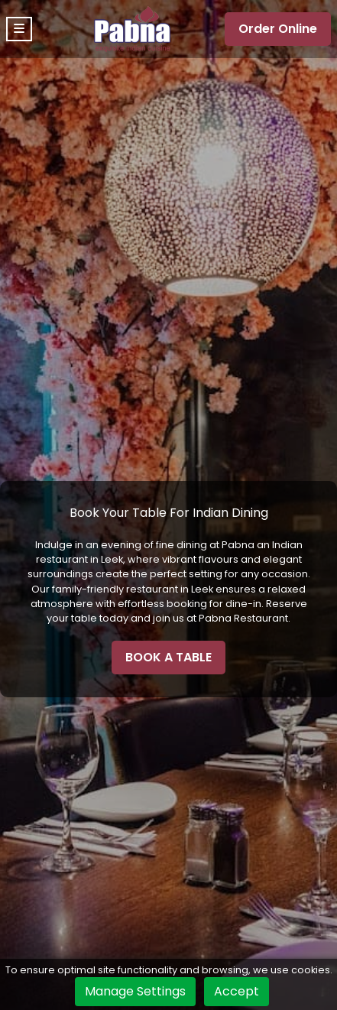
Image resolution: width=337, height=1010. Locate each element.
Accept (236, 991)
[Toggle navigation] (19, 29)
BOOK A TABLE (168, 657)
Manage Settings (135, 991)
